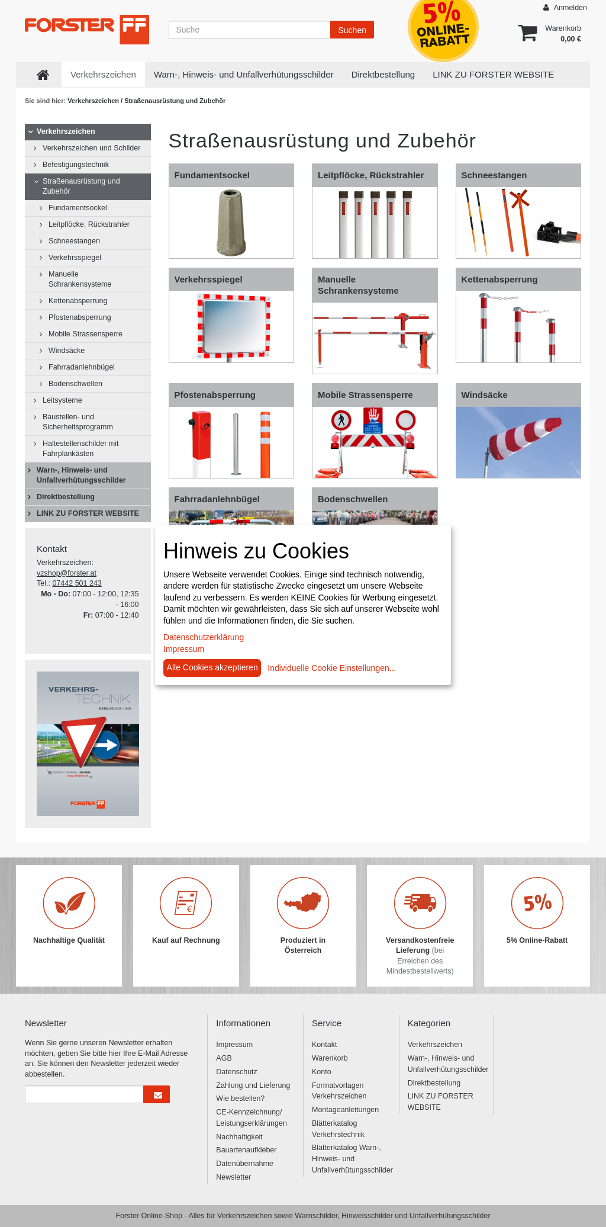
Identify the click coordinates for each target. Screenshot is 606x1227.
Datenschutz (236, 1072)
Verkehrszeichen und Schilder (91, 148)
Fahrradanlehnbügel (82, 367)
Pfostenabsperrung (80, 317)
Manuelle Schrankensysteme (80, 279)
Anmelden (565, 7)
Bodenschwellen (75, 384)
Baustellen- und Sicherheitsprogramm (78, 422)
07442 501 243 (76, 583)
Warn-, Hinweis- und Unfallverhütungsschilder (244, 74)
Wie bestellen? (240, 1098)
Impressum (234, 1044)
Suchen (352, 30)
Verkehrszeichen (103, 74)
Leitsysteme (62, 400)
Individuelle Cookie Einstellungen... (331, 668)
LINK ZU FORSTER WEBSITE (493, 74)
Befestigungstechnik (76, 164)
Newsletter (233, 1177)
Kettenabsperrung (78, 301)
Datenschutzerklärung (203, 637)
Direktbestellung (383, 74)
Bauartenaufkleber (246, 1150)
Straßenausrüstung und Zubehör (81, 186)
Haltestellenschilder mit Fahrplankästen (81, 448)
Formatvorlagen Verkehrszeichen (339, 1091)
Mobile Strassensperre (86, 334)
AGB (223, 1058)
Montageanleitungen (345, 1110)
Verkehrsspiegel (75, 257)
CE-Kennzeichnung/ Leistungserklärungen (251, 1118)
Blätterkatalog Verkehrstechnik (338, 1129)
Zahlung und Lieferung (253, 1085)
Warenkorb (330, 1058)
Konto (321, 1072)
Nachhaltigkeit (239, 1137)
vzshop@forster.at (66, 573)
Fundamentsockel (78, 208)
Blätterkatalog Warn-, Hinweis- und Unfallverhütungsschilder (351, 1159)
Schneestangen (74, 241)
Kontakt (324, 1044)
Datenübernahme (244, 1163)
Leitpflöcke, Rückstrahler (89, 224)
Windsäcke (67, 350)
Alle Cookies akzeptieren (212, 667)
